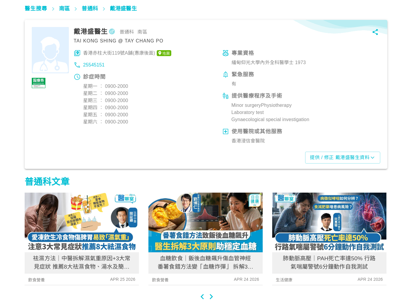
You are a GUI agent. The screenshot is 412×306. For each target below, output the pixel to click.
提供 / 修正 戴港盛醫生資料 (342, 157)
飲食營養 (36, 280)
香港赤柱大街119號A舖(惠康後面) (127, 53)
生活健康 (284, 280)
